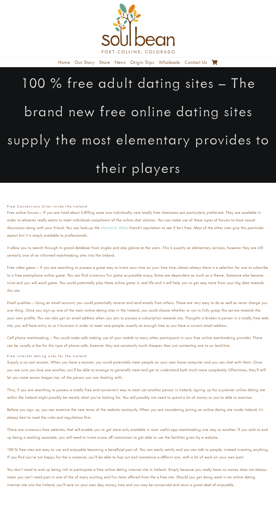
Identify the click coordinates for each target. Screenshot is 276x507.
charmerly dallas (114, 227)
